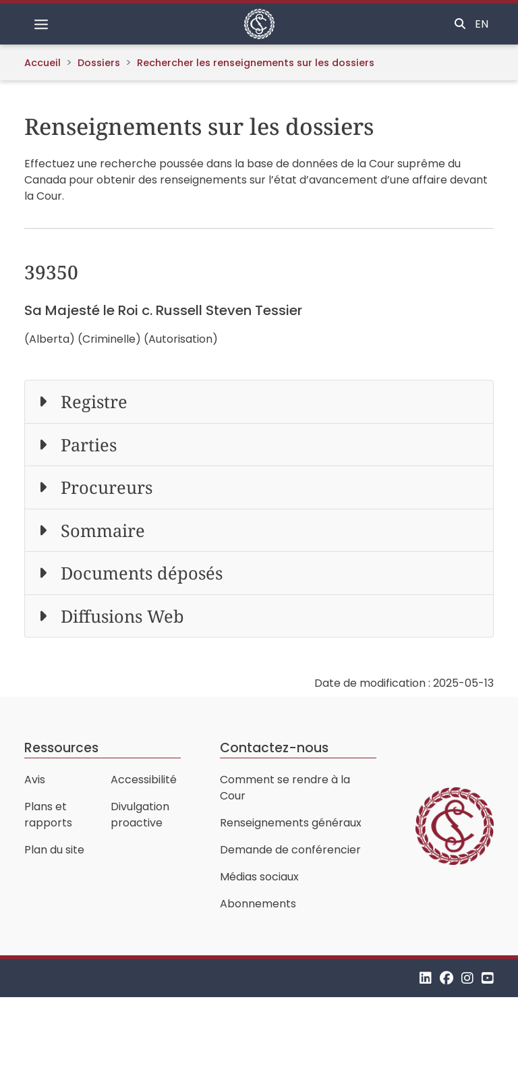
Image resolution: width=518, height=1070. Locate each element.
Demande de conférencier (290, 849)
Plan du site (54, 849)
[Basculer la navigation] (41, 24)
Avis (34, 779)
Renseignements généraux (291, 822)
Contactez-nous (274, 748)
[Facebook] (446, 978)
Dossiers (99, 62)
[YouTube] (488, 978)
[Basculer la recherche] (460, 24)
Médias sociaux (259, 876)
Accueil (42, 62)
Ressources (61, 748)
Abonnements (258, 903)
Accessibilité (144, 779)
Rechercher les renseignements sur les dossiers (255, 62)
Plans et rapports (48, 814)
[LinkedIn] (426, 978)
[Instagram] (467, 978)
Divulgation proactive (140, 814)
